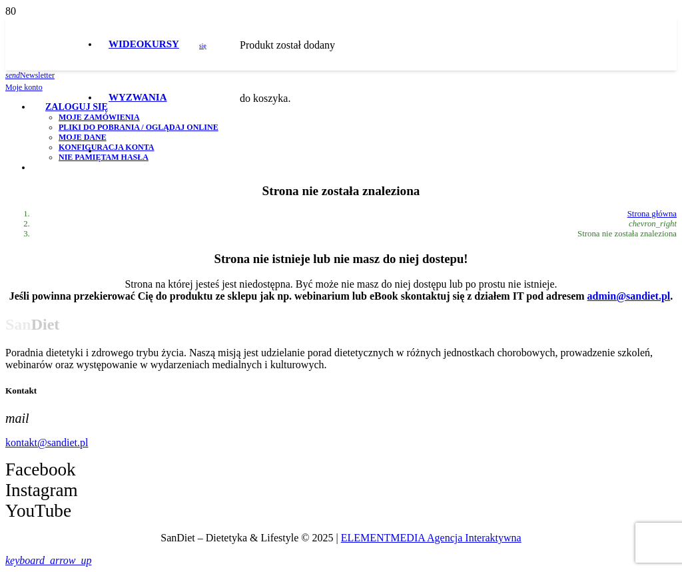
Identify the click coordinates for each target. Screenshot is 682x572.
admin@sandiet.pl (629, 296)
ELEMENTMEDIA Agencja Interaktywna (431, 537)
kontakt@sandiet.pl (47, 442)
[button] (48, 560)
